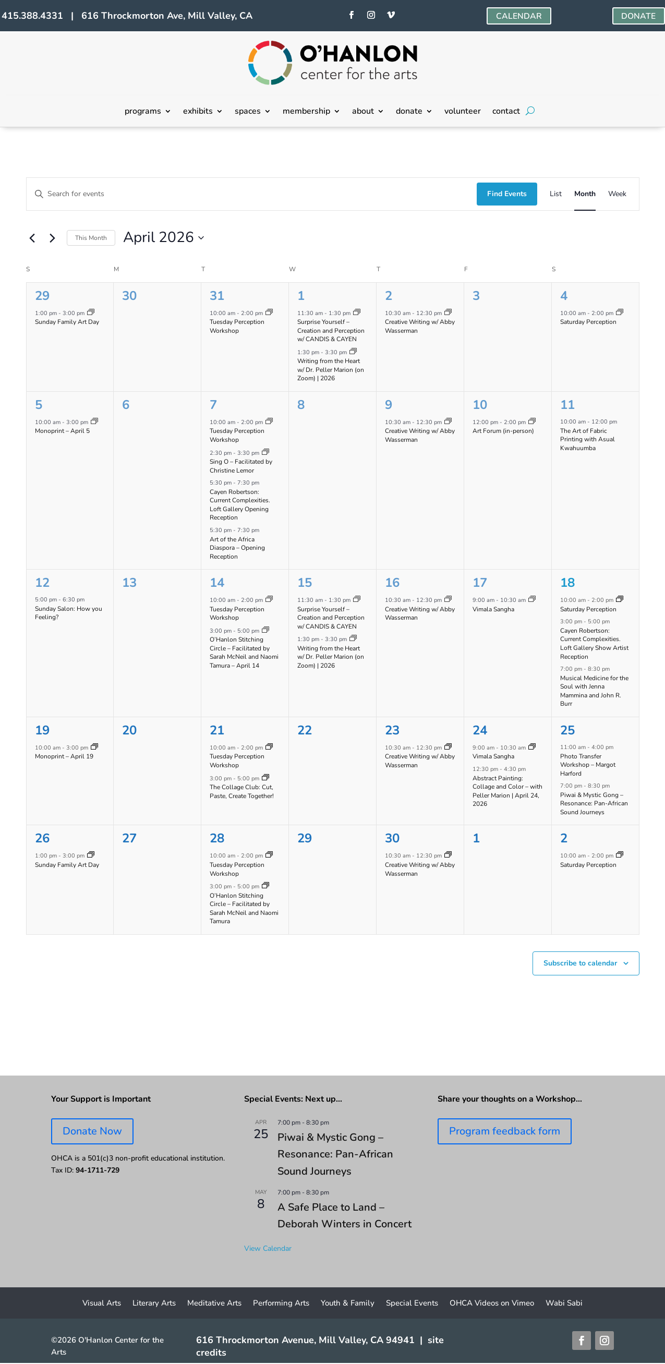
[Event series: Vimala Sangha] (532, 600)
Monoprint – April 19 (64, 756)
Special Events (412, 1303)
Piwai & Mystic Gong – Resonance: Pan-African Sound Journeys (594, 803)
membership (306, 112)
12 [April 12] (42, 582)
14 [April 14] (217, 582)
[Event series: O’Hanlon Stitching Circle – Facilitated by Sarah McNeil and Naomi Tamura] (265, 631)
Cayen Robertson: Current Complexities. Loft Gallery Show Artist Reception (594, 643)
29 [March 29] (42, 295)
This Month (91, 238)
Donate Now (92, 1131)
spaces (248, 112)
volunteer (462, 112)
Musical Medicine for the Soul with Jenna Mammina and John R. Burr (594, 691)
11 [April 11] (567, 404)
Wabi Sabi (564, 1303)
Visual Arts (101, 1303)
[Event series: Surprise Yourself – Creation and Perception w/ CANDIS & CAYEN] (356, 313)
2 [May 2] (563, 838)
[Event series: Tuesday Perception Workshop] (269, 313)
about (363, 112)
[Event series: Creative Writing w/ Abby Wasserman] (448, 313)
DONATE (638, 16)
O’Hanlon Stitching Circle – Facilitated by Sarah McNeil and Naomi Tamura (244, 908)
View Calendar (268, 1248)
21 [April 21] (217, 730)
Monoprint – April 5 (62, 431)
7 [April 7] (213, 404)
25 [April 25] (567, 730)
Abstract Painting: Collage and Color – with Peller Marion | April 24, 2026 (507, 791)
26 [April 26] (42, 838)
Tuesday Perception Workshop (237, 326)
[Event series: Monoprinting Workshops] (94, 422)
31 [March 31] (217, 295)
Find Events (507, 194)
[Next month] (52, 238)
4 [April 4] (563, 295)
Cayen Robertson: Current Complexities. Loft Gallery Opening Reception (240, 505)
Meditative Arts (214, 1303)
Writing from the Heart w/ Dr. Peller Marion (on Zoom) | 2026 (330, 369)
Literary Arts (154, 1303)
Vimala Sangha (493, 609)
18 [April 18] (567, 582)
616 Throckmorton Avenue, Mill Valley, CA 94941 (305, 1340)
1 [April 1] (301, 295)
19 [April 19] (42, 730)
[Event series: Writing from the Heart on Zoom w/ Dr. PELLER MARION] (353, 352)
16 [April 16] (392, 582)
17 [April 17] (480, 582)
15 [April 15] (304, 582)
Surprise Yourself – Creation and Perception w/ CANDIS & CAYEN (331, 330)
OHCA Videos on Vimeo (492, 1303)
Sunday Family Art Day (67, 322)
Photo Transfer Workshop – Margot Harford (587, 765)
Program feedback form (504, 1131)
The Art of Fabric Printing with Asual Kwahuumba (587, 439)
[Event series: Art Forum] (532, 422)
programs (143, 112)
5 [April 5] (38, 404)
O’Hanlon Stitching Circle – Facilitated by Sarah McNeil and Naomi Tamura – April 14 (244, 652)
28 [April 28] (217, 838)
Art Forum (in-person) (503, 431)
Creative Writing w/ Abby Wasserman (420, 326)
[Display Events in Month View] (585, 194)
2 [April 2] (388, 295)
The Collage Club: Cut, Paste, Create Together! (242, 791)
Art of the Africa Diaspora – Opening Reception (237, 548)
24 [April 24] (480, 730)
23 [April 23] (392, 730)
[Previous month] (32, 238)
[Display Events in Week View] (617, 194)
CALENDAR (519, 16)
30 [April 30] (392, 838)
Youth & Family (347, 1303)
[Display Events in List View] (556, 194)
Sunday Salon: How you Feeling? (68, 613)
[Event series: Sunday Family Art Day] (90, 313)
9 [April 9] (388, 404)
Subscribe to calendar (580, 963)
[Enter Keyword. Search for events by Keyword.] (252, 194)
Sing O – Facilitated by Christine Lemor (241, 466)
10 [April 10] (480, 404)
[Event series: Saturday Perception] (619, 313)
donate (409, 112)
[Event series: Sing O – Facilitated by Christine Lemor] (265, 453)
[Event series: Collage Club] (265, 778)
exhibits (198, 112)
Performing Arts (281, 1303)
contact (506, 112)
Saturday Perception (588, 322)
